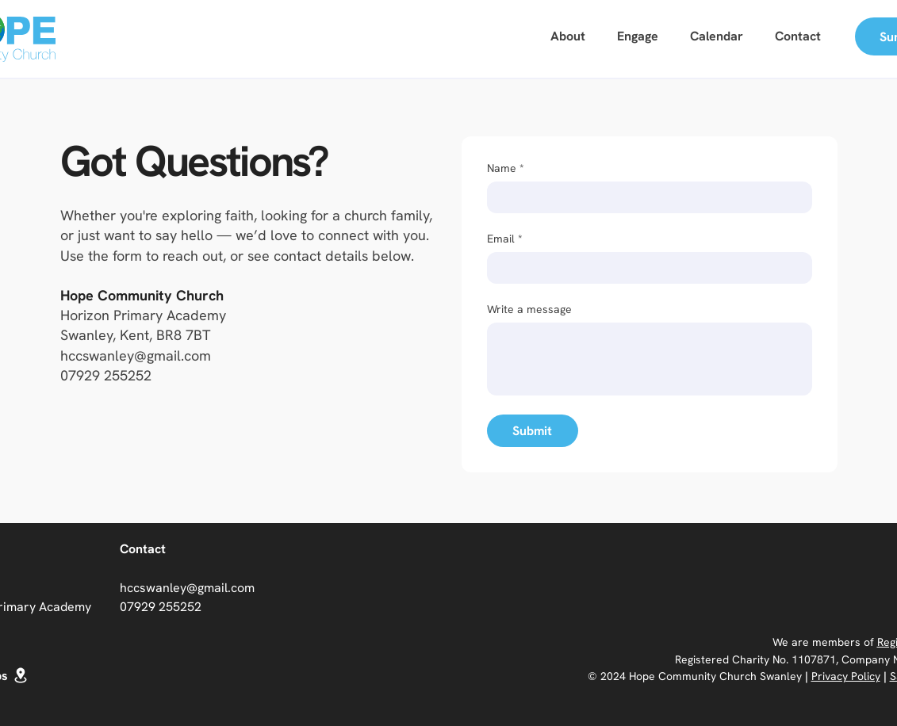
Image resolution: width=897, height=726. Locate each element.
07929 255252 (105, 375)
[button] (637, 36)
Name (505, 168)
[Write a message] (649, 359)
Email (505, 239)
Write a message (529, 309)
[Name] (645, 197)
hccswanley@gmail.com (135, 355)
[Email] (645, 268)
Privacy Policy (845, 676)
